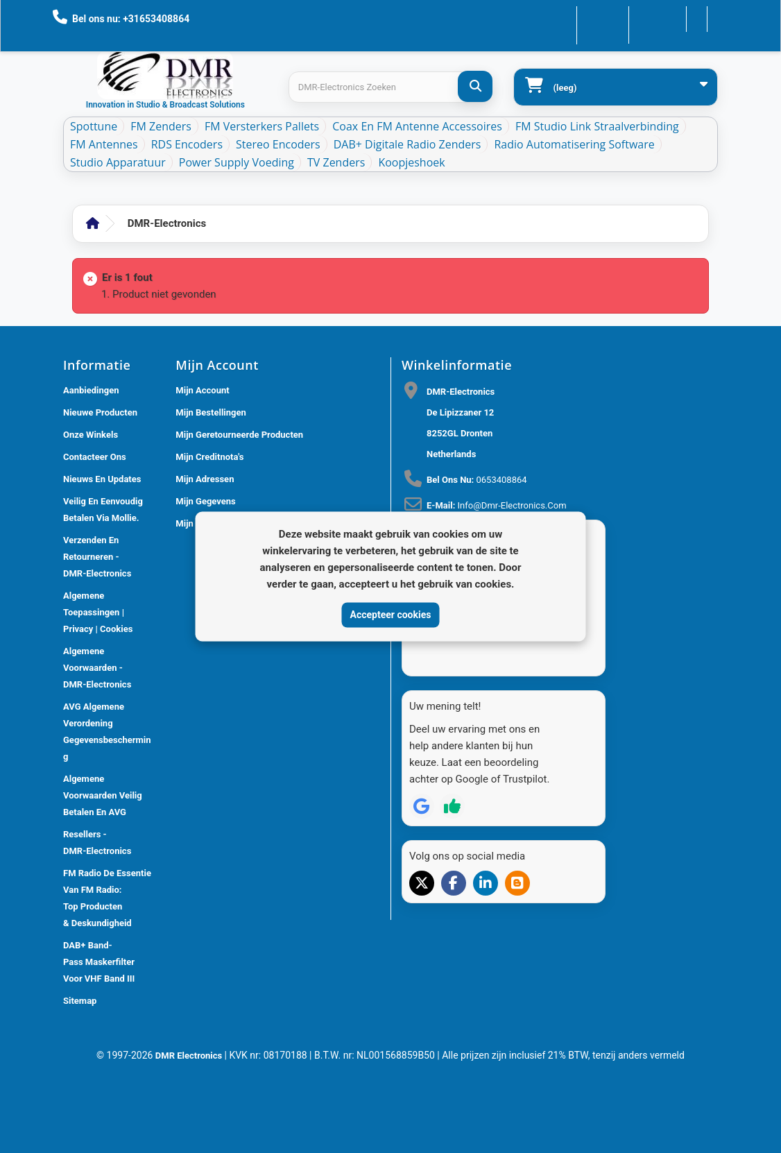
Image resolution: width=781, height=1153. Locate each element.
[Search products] (390, 87)
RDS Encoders (187, 144)
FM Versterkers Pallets (262, 126)
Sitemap (79, 1001)
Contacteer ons (563, 17)
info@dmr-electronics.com (512, 505)
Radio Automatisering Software (574, 144)
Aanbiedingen (91, 390)
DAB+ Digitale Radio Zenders (407, 144)
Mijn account (202, 390)
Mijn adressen (204, 479)
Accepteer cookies (390, 614)
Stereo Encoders (278, 144)
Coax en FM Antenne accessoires (417, 126)
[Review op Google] (421, 781)
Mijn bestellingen (210, 412)
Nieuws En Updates (102, 479)
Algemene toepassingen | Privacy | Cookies (97, 612)
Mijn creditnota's (209, 457)
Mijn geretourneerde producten (239, 434)
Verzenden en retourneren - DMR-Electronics (97, 557)
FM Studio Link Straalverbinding (597, 126)
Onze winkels (90, 434)
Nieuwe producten (100, 412)
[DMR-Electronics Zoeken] (475, 86)
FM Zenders (160, 126)
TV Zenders (336, 162)
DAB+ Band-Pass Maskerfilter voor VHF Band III (99, 962)
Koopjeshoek (411, 162)
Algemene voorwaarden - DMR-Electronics (97, 668)
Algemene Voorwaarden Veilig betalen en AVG (102, 795)
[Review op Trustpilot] (452, 781)
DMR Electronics (190, 1055)
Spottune (93, 126)
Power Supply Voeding (236, 162)
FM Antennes (104, 144)
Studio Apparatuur (118, 162)
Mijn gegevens (205, 501)
